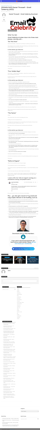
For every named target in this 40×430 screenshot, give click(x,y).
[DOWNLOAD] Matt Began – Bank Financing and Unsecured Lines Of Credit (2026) (9, 381)
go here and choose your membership (25, 242)
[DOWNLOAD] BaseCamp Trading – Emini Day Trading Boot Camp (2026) (32, 259)
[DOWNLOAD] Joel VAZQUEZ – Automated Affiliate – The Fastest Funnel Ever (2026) (9, 357)
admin (4, 17)
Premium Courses (9, 5)
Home (2, 3)
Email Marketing (3, 5)
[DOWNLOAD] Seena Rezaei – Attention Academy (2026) (7, 260)
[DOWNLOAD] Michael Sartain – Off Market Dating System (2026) (20, 259)
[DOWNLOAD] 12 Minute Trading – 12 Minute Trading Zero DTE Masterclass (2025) (8, 397)
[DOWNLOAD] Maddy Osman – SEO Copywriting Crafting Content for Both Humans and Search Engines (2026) (8, 331)
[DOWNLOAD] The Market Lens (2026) (9, 361)
